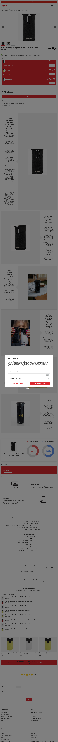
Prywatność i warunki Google (41, 364)
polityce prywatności (42, 363)
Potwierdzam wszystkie (40, 383)
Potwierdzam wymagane (18, 383)
